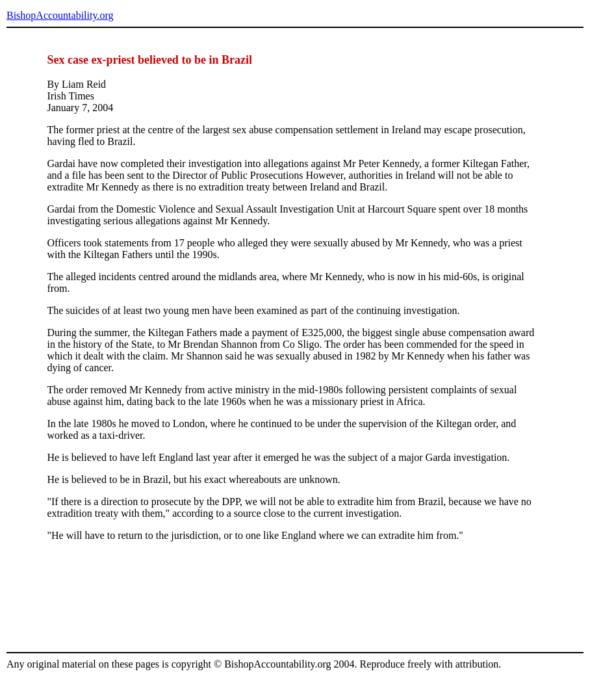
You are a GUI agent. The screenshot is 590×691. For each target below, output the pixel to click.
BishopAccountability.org (59, 15)
